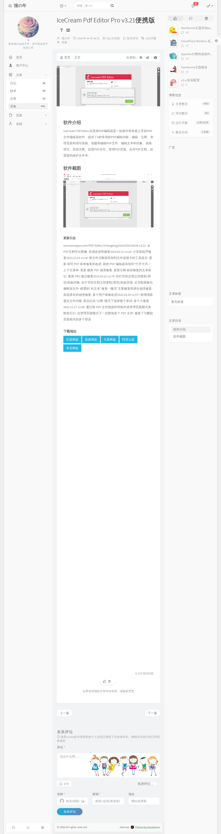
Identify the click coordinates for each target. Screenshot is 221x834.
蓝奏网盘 (91, 339)
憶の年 (66, 38)
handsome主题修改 (194, 67)
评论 (61, 747)
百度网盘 (72, 339)
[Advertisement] (108, 508)
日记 (28, 83)
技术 (28, 91)
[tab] (175, 18)
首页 (65, 57)
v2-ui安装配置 (190, 80)
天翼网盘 (110, 339)
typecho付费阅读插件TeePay (200, 54)
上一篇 (64, 713)
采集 (28, 106)
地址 (131, 794)
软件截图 (179, 336)
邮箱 (97, 794)
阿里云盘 (128, 339)
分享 (28, 99)
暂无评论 (132, 38)
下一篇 (152, 713)
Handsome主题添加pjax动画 (200, 28)
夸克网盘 (72, 348)
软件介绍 (179, 329)
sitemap (124, 827)
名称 (61, 794)
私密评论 (144, 784)
